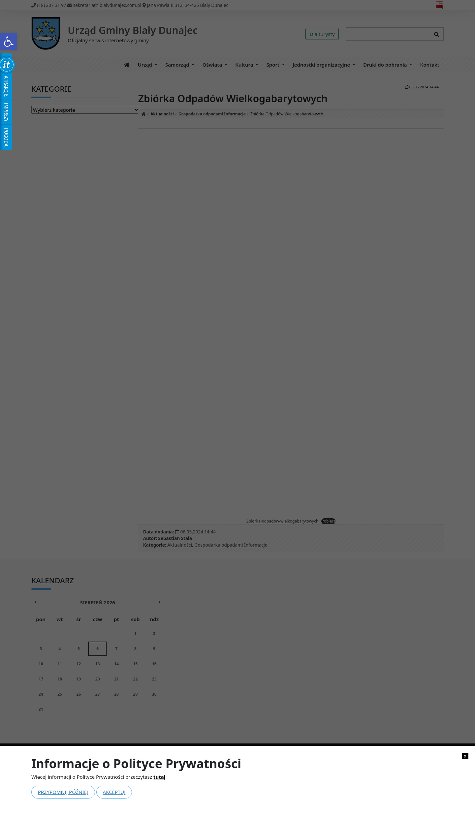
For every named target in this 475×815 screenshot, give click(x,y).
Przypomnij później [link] (63, 792)
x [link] (465, 756)
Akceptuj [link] (114, 792)
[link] (8, 41)
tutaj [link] (159, 776)
